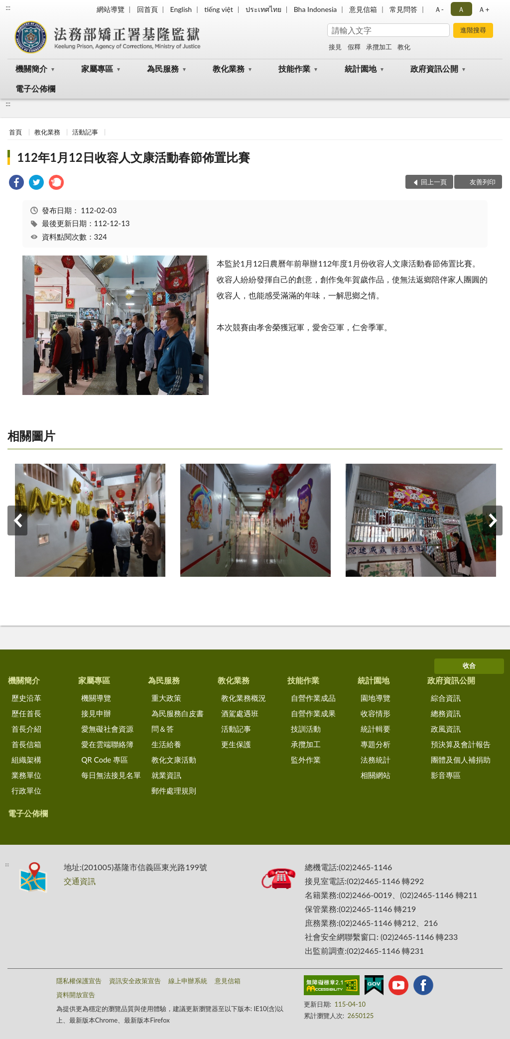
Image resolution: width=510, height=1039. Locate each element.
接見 (335, 47)
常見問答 (403, 9)
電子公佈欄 (35, 88)
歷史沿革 (26, 697)
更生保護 (236, 744)
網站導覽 (111, 9)
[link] (16, 183)
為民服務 (163, 68)
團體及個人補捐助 (461, 759)
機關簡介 (31, 68)
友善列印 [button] (483, 182)
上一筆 (17, 520)
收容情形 (375, 713)
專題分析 (375, 744)
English (181, 9)
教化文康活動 (173, 759)
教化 (403, 47)
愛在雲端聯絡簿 (107, 744)
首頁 (15, 132)
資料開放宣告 (75, 995)
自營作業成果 (313, 713)
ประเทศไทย (263, 9)
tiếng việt (218, 9)
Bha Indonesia (315, 9)
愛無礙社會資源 (107, 728)
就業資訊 (166, 775)
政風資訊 (446, 728)
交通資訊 (80, 881)
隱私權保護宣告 (79, 981)
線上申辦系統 (187, 981)
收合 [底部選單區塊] (469, 665)
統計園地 (361, 68)
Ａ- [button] (439, 9)
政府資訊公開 (434, 68)
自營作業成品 (313, 697)
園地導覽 (375, 697)
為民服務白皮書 (177, 713)
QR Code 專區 (104, 759)
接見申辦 (96, 713)
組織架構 (26, 759)
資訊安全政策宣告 (135, 981)
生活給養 (166, 744)
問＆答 (162, 728)
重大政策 (166, 697)
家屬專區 (97, 68)
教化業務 (229, 68)
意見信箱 (363, 9)
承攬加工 (379, 47)
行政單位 (26, 790)
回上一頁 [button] (434, 182)
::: (7, 7)
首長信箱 (26, 744)
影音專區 (446, 775)
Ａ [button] (461, 9)
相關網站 (375, 775)
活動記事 (85, 132)
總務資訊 (446, 713)
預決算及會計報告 (461, 744)
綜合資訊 (446, 697)
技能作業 (294, 68)
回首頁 (147, 9)
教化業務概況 (243, 697)
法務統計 (375, 759)
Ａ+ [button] (483, 9)
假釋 (354, 47)
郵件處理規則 (173, 790)
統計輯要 (375, 728)
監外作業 (306, 759)
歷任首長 (26, 713)
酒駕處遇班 (239, 713)
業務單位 (26, 775)
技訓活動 (306, 728)
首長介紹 (26, 728)
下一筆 (493, 520)
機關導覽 (96, 697)
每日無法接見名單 (111, 775)
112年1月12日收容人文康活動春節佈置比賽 (133, 157)
